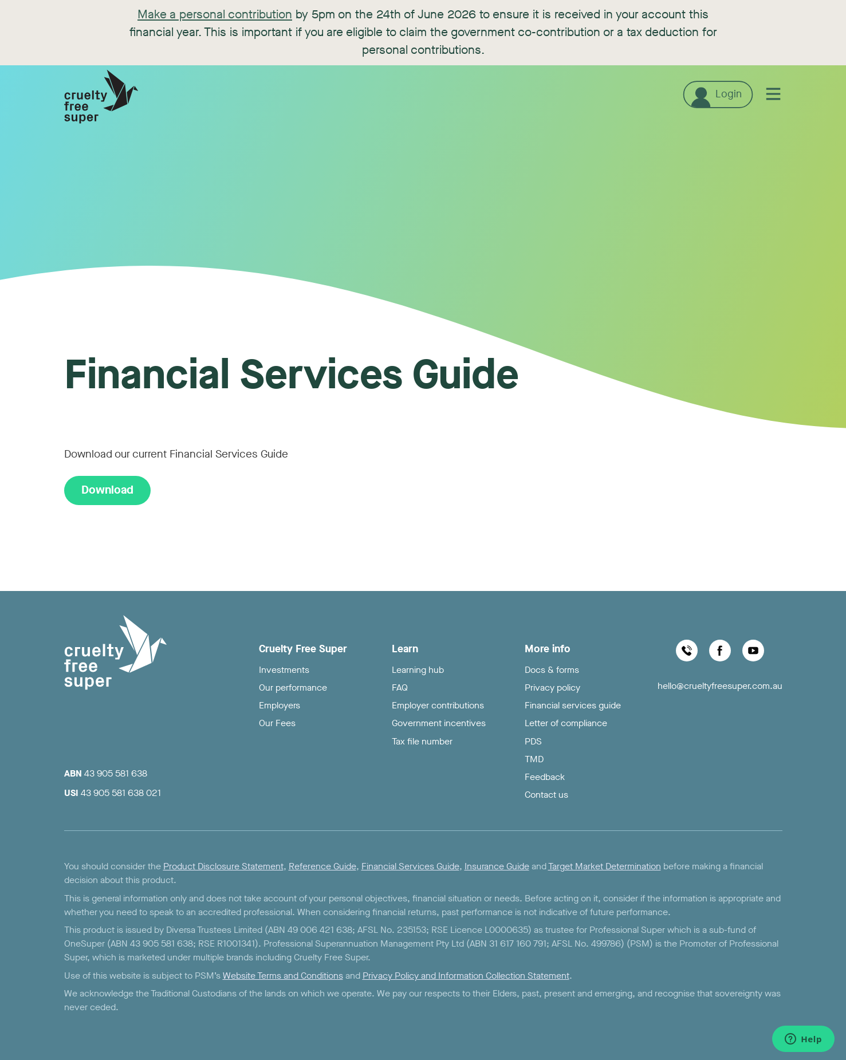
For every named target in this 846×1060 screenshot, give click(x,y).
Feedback (545, 777)
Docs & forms (552, 670)
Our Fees (277, 723)
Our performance (293, 687)
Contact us (546, 795)
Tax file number (422, 741)
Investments (284, 670)
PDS (533, 741)
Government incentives (439, 723)
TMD (534, 759)
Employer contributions (438, 705)
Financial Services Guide (410, 866)
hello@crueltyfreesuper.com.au (720, 686)
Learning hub (418, 670)
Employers (279, 705)
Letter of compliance (566, 723)
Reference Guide (322, 866)
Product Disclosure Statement (223, 866)
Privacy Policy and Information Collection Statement (466, 976)
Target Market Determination (604, 866)
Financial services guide (573, 705)
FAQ (400, 687)
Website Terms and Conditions (283, 976)
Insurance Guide (497, 866)
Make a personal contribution (214, 14)
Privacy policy (552, 687)
